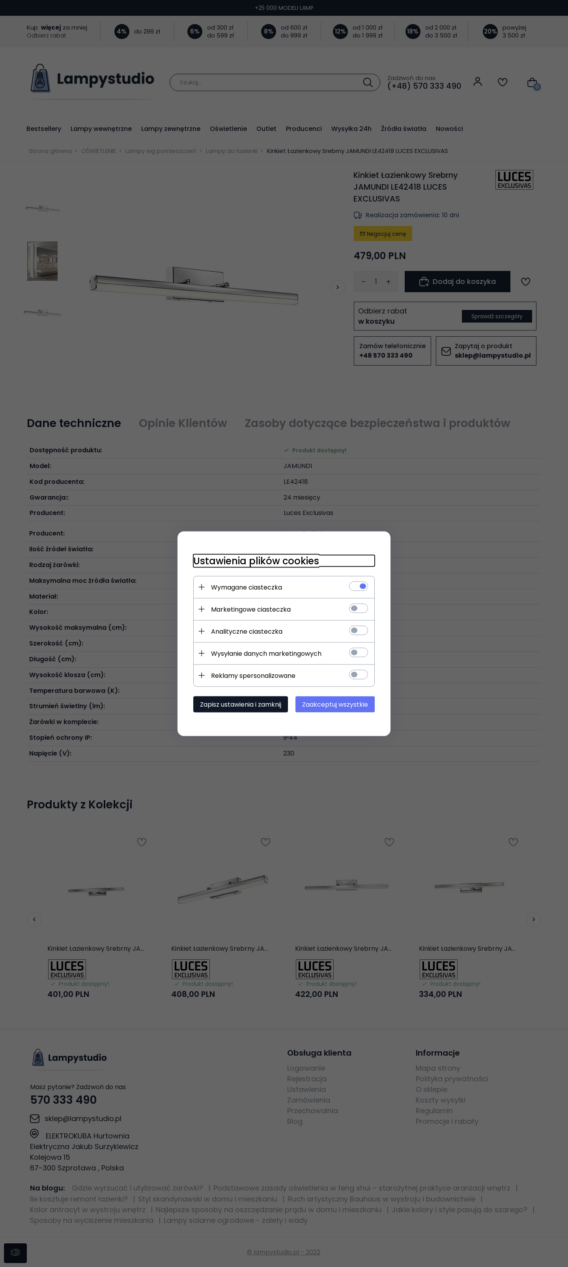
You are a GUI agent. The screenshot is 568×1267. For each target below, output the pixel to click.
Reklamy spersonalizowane (253, 675)
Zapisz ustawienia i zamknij (240, 704)
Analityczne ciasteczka (246, 631)
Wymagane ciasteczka (246, 587)
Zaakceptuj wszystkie (335, 704)
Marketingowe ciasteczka (251, 609)
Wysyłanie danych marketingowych (266, 653)
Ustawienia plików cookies (256, 560)
